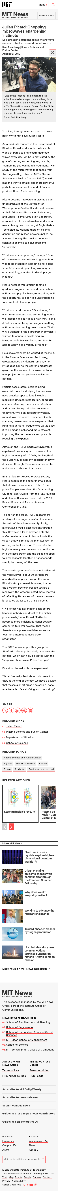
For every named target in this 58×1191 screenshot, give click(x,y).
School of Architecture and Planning (28, 1022)
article (12, 476)
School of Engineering (19, 1027)
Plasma (43, 763)
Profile (7, 769)
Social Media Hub (11, 1184)
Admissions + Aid (38, 1141)
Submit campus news (16, 1105)
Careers (37, 1177)
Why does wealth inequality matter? (36, 893)
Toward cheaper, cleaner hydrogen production (40, 930)
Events (18, 1177)
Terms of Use (10, 1070)
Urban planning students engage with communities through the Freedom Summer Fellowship (38, 877)
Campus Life (9, 1145)
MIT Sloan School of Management (26, 1039)
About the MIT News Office (11, 1063)
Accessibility (19, 1181)
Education (7, 1136)
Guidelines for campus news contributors (28, 1113)
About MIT (35, 1149)
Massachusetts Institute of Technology (24, 1170)
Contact (47, 1177)
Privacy (6, 1181)
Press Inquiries (39, 1070)
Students (19, 769)
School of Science (17, 742)
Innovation (8, 1141)
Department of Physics (20, 737)
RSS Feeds (36, 1075)
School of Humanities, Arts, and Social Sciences (29, 1034)
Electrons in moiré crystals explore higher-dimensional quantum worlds (39, 857)
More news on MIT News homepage (24, 968)
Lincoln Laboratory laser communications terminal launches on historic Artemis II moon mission (40, 954)
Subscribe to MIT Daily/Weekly (21, 1089)
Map (11, 1177)
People (27, 1177)
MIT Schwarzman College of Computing (30, 1049)
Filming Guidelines (14, 1075)
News (32, 1145)
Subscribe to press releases (20, 1097)
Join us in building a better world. (23, 1159)
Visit (4, 1177)
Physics (8, 763)
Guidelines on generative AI (20, 1121)
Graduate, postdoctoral (41, 769)
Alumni (6, 1149)
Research (34, 1136)
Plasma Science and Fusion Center (27, 731)
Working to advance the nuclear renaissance (39, 912)
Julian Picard (13, 726)
